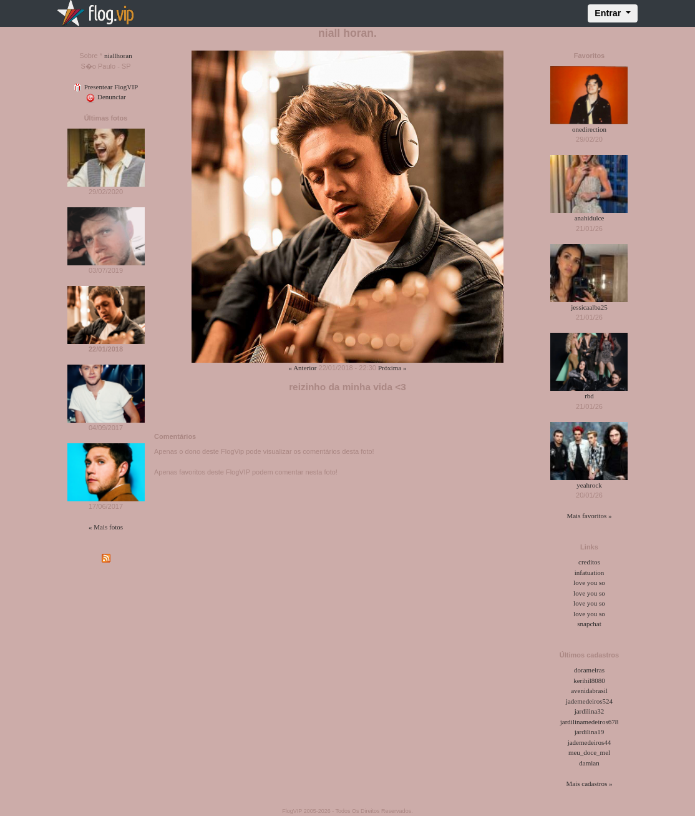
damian (589, 763)
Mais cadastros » (589, 783)
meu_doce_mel (589, 752)
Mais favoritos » (588, 515)
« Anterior (303, 367)
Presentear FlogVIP (106, 87)
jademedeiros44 (589, 742)
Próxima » (392, 367)
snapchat (589, 623)
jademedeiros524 (589, 701)
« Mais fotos (106, 527)
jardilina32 (590, 711)
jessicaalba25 (589, 307)
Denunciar (105, 97)
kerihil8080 (589, 680)
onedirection (589, 129)
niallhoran (118, 55)
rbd (589, 396)
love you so (589, 582)
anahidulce (590, 218)
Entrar (609, 13)
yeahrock (588, 485)
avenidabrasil (589, 690)
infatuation (590, 572)
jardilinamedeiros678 (589, 721)
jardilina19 (590, 731)
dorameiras (589, 670)
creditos (589, 562)
